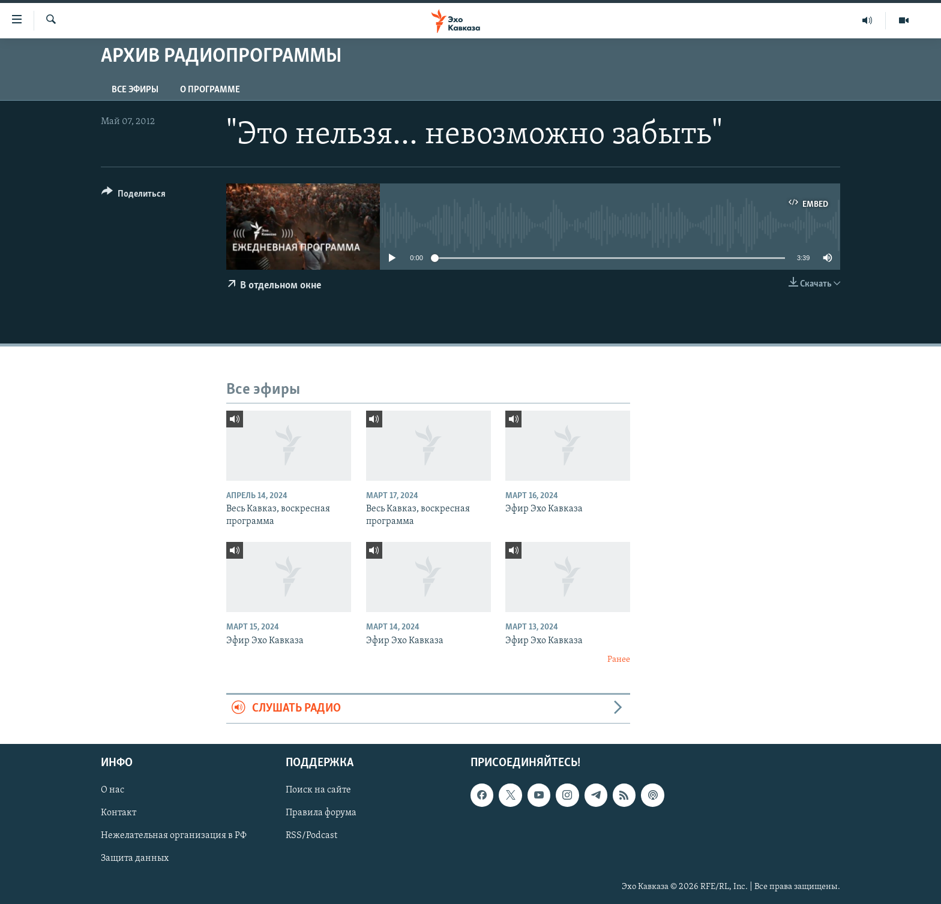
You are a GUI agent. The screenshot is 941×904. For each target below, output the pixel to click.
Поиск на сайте (318, 790)
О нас (112, 790)
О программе (210, 90)
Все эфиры (135, 90)
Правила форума (321, 813)
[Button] (133, 195)
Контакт (118, 813)
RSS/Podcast (311, 835)
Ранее (618, 659)
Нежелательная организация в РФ (174, 835)
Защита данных (135, 858)
